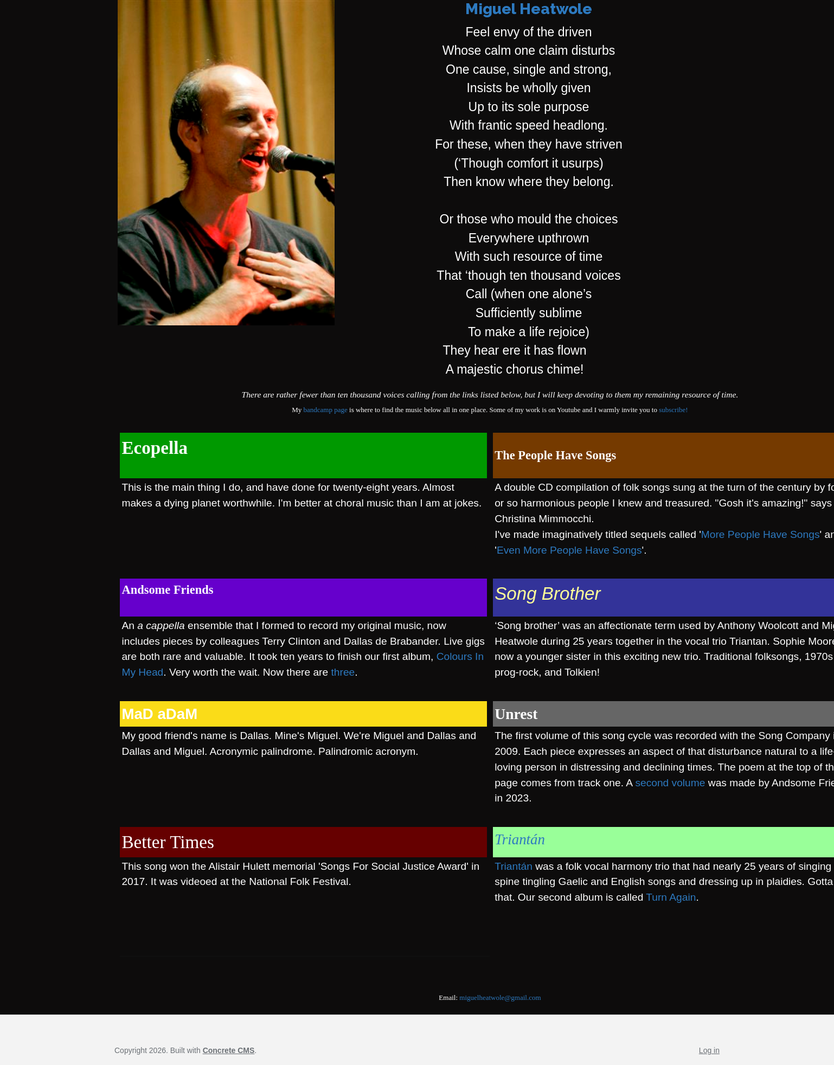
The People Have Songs (555, 455)
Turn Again (671, 897)
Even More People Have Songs (569, 550)
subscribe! (673, 410)
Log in (709, 1050)
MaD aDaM (159, 713)
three (343, 672)
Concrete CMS (229, 1050)
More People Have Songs (760, 534)
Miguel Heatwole (528, 9)
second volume (670, 782)
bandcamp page (326, 410)
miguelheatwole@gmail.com (500, 997)
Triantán (520, 839)
